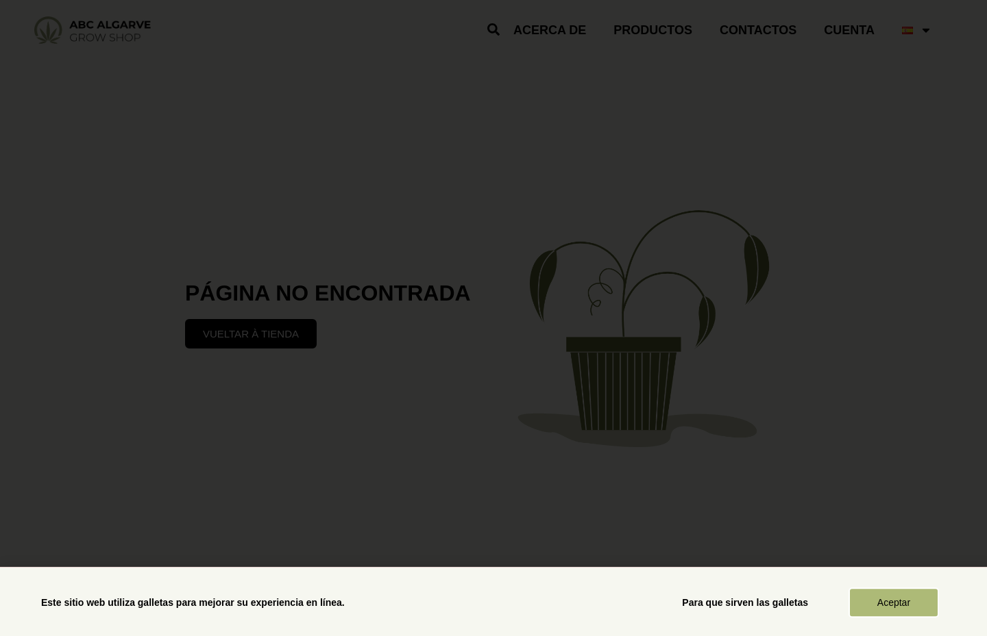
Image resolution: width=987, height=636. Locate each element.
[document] (493, 318)
